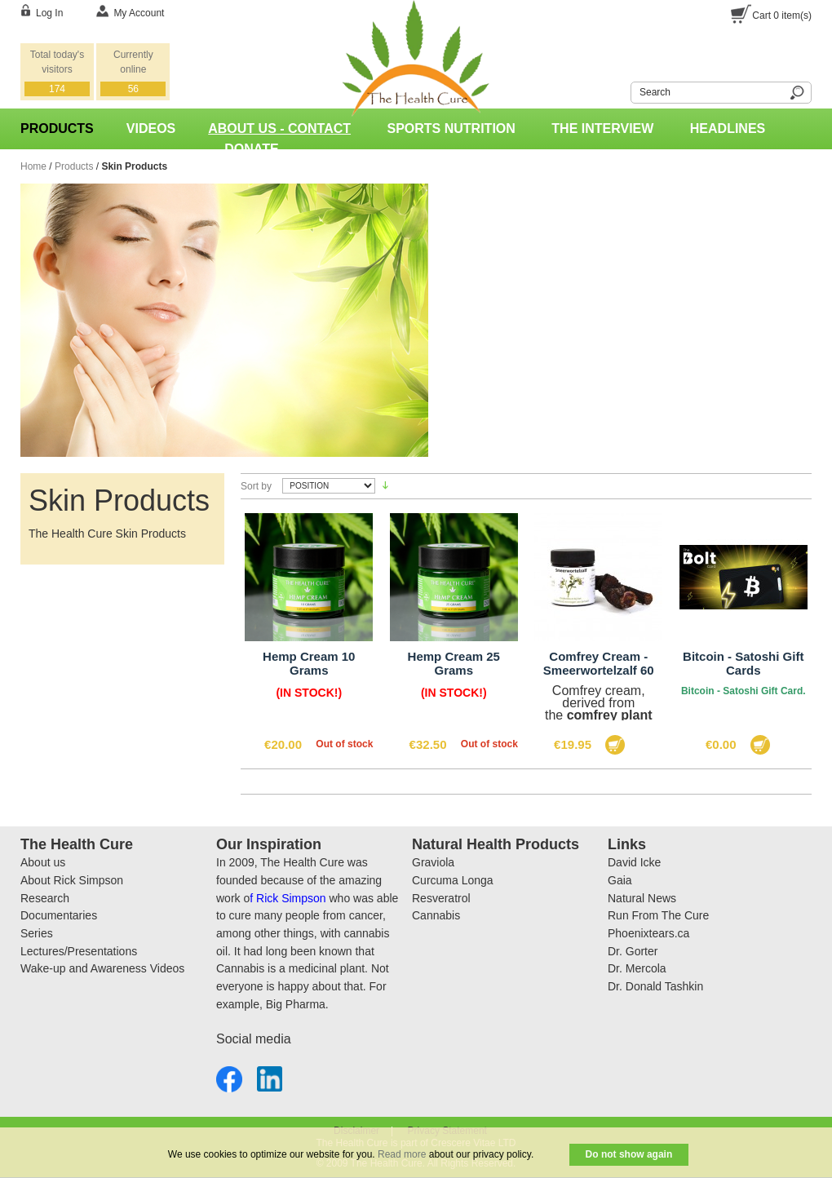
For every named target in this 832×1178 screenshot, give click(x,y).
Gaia (620, 880)
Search (621, 90)
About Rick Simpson (71, 880)
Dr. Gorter (632, 951)
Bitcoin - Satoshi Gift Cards (743, 663)
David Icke (634, 862)
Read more (402, 1154)
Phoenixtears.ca (648, 933)
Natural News (642, 898)
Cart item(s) (782, 15)
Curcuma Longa (452, 880)
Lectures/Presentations (78, 951)
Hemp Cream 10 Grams (309, 663)
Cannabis (436, 915)
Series (36, 933)
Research (44, 898)
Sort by (256, 486)
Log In (49, 13)
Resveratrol (441, 898)
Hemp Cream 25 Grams (454, 663)
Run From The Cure (658, 915)
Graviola (433, 862)
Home (33, 166)
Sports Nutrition (451, 128)
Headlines (727, 128)
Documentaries (58, 915)
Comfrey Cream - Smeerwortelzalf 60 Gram (598, 670)
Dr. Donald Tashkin (655, 986)
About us (42, 862)
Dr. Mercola (637, 968)
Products (74, 166)
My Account (138, 13)
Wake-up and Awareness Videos (102, 968)
